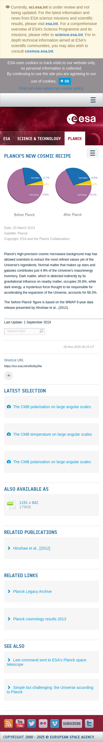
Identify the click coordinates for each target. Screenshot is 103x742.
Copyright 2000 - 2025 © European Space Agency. (49, 737)
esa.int (52, 23)
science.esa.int (69, 34)
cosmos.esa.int (39, 51)
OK (67, 81)
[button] (8, 375)
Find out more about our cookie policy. (51, 88)
